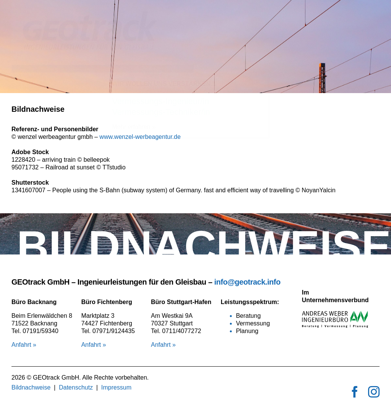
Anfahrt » (23, 344)
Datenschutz (76, 387)
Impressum (116, 387)
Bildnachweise (30, 387)
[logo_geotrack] (102, 14)
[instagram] (374, 392)
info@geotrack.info (247, 282)
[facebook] (354, 392)
